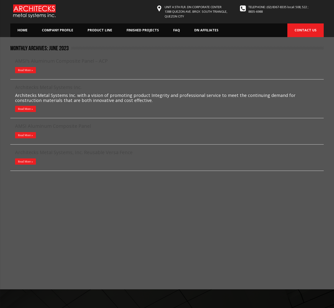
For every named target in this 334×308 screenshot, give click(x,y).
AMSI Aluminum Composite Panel (53, 126)
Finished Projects (143, 30)
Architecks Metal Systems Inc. (48, 87)
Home (22, 30)
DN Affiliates (206, 30)
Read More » (25, 70)
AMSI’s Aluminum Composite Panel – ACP (61, 61)
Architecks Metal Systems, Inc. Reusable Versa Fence (74, 152)
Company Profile (57, 30)
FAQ (176, 30)
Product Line (100, 30)
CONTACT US (306, 30)
